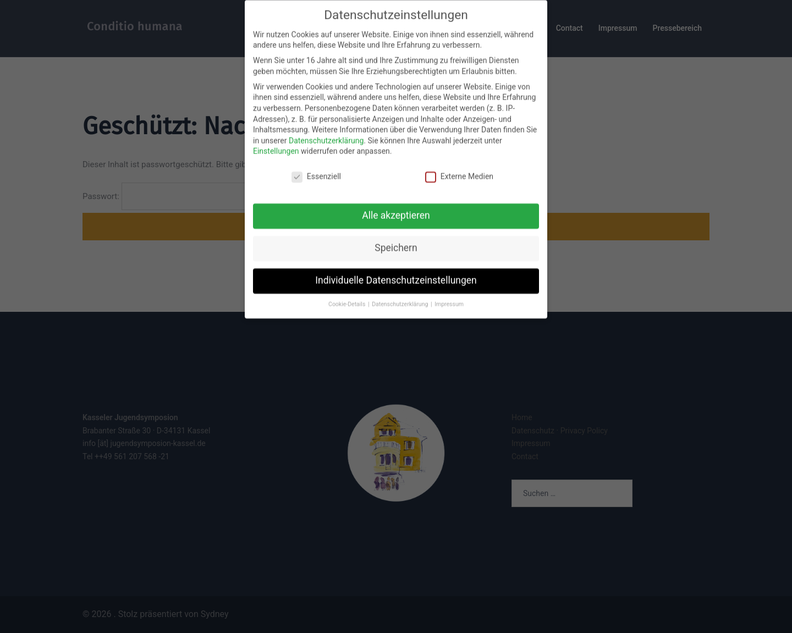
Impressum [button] (449, 290)
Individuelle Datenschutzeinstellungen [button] (395, 266)
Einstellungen (276, 137)
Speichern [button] (396, 233)
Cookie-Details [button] (347, 290)
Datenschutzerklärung (326, 126)
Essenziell (316, 162)
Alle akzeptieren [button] (396, 201)
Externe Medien (459, 162)
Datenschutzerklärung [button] (401, 290)
